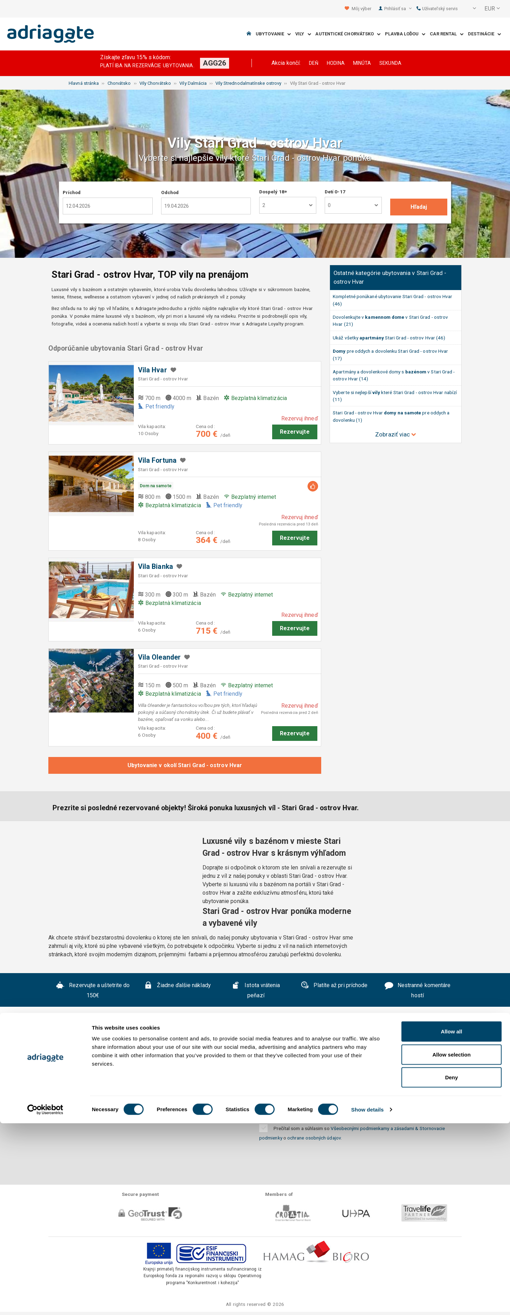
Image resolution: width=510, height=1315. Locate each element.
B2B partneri (419, 1070)
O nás (73, 1070)
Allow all (451, 1223)
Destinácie (484, 34)
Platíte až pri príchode (334, 986)
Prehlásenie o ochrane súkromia (289, 1070)
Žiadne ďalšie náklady (177, 986)
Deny (451, 1269)
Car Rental (446, 34)
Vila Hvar (152, 370)
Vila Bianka (155, 567)
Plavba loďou (405, 34)
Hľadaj (419, 207)
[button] (469, 9)
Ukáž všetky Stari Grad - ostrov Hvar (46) (389, 337)
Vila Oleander (159, 657)
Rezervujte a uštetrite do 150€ (93, 990)
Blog (299, 1080)
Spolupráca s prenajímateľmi (241, 1080)
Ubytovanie (273, 34)
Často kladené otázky (122, 1070)
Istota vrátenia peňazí (256, 990)
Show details (367, 1301)
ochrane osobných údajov (314, 1138)
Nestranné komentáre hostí (417, 990)
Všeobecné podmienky (197, 1070)
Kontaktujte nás (368, 1070)
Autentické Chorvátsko (347, 34)
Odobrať (428, 1110)
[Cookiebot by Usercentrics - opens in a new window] (45, 1301)
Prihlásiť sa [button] (398, 8)
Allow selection (451, 1246)
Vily (303, 34)
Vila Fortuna (157, 460)
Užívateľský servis (437, 8)
